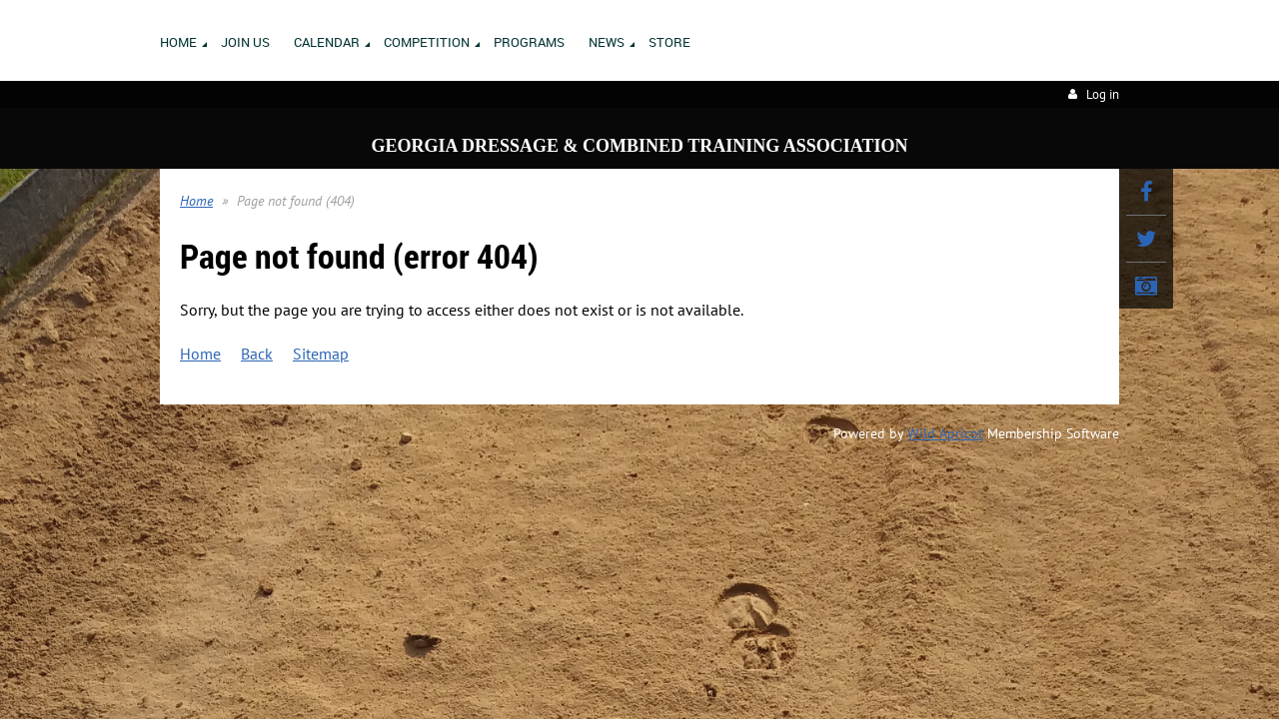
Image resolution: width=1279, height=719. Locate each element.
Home (196, 201)
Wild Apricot (945, 433)
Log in (1102, 94)
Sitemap (321, 353)
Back (257, 353)
